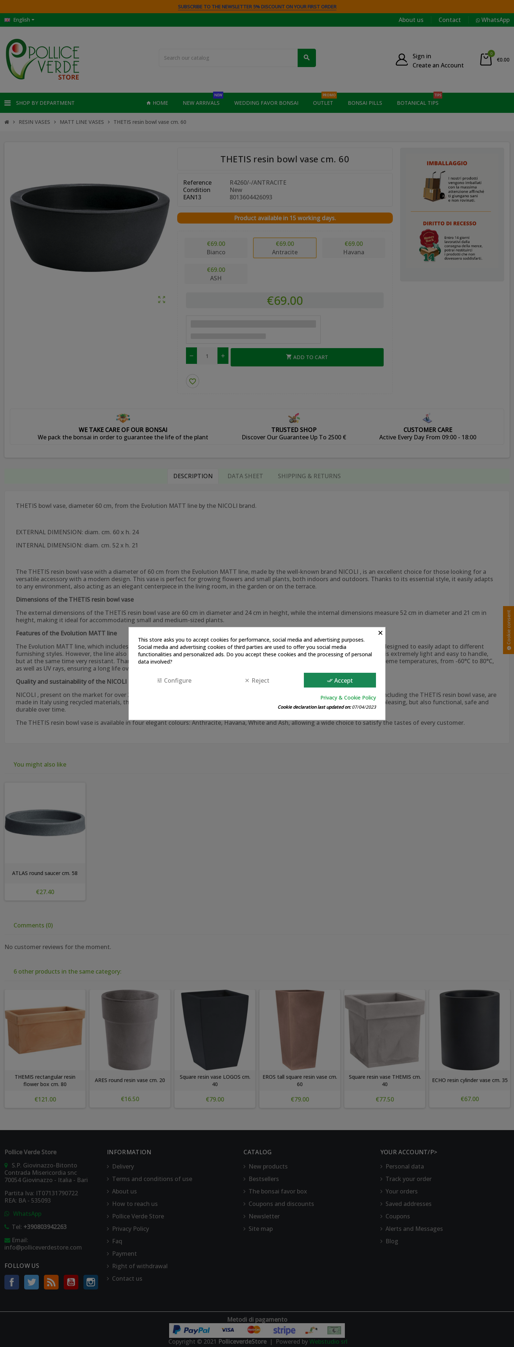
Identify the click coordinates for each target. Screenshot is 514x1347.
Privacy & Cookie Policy (348, 697)
